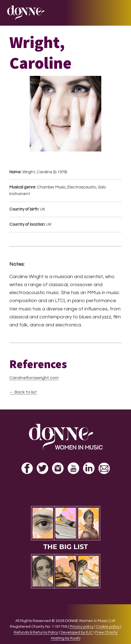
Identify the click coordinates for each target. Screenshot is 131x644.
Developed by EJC (77, 632)
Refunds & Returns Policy (36, 632)
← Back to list (23, 392)
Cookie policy (107, 627)
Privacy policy (82, 627)
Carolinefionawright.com (34, 378)
